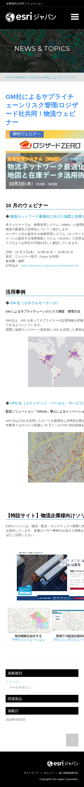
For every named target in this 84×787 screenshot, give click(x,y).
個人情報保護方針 (68, 773)
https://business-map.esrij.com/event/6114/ (50, 265)
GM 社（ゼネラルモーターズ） (35, 303)
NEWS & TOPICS (27, 77)
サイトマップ (31, 773)
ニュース (12, 682)
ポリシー (49, 773)
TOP (9, 77)
